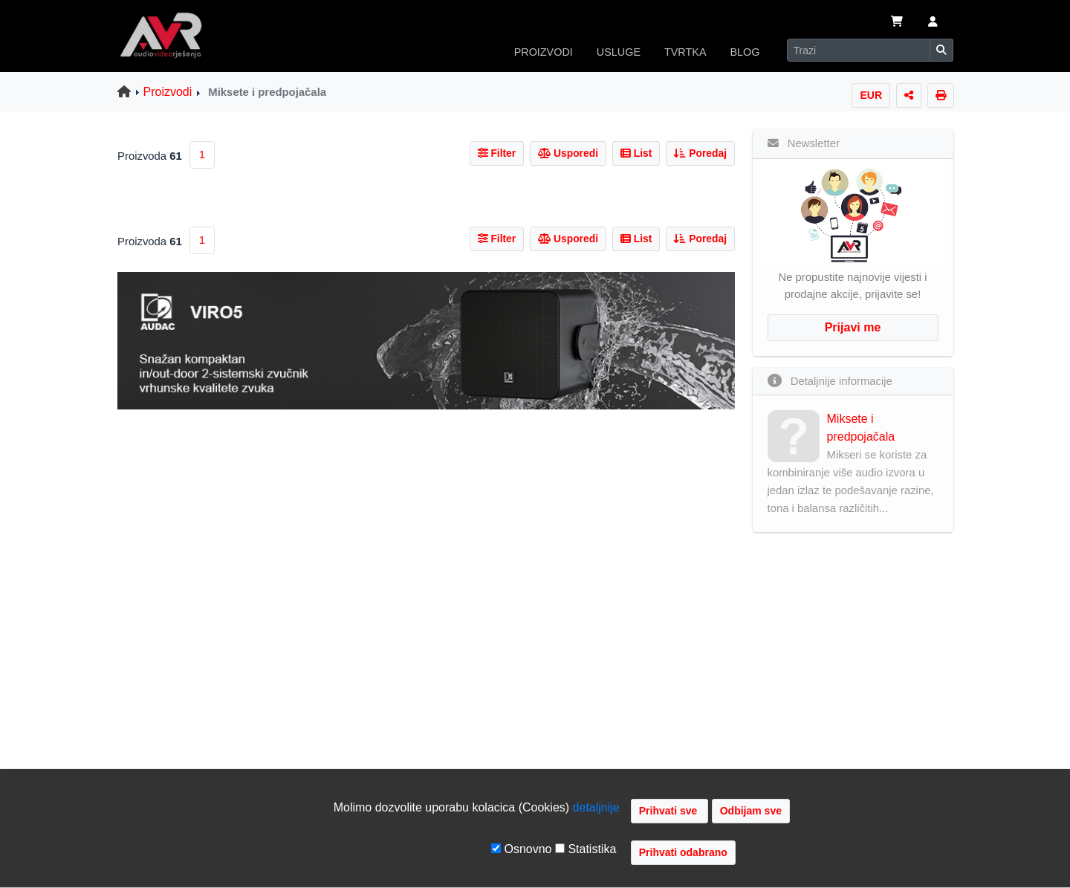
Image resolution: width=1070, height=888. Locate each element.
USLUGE (619, 52)
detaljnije (596, 807)
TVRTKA (685, 52)
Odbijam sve (751, 811)
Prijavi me (853, 327)
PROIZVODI (543, 52)
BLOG (745, 52)
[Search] (858, 50)
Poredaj (700, 153)
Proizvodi (167, 91)
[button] (933, 23)
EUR (871, 95)
